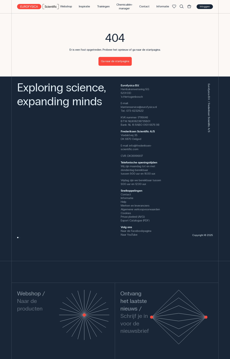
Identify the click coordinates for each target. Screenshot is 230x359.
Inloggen (205, 6)
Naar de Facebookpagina (136, 231)
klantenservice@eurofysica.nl (139, 107)
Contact (126, 194)
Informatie (127, 198)
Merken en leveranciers (135, 205)
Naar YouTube (129, 234)
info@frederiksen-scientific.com (136, 147)
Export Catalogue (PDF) (135, 220)
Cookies (126, 213)
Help (123, 201)
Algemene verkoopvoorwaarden (140, 209)
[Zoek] (181, 7)
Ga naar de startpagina (115, 61)
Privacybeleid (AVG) (133, 216)
